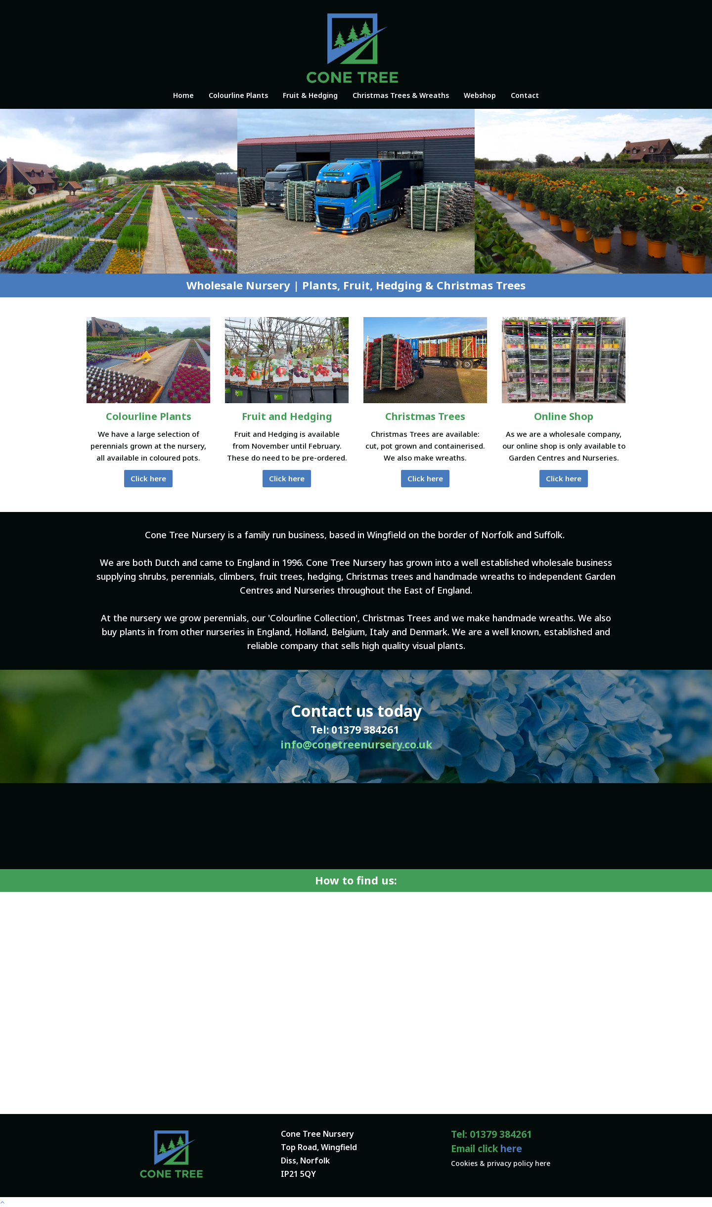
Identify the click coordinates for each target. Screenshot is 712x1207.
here (511, 1148)
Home (183, 95)
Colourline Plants (238, 95)
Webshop (480, 95)
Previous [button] (32, 191)
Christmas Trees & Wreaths (401, 95)
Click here (148, 478)
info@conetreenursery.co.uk (356, 744)
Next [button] (680, 191)
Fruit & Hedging (310, 95)
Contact (525, 95)
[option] (118, 191)
